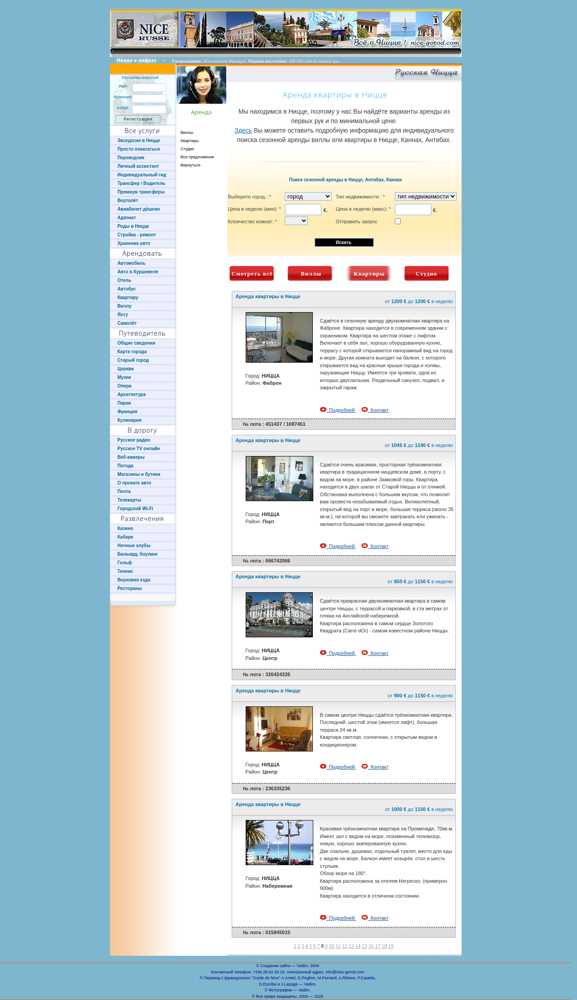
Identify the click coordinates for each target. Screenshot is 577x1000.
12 (344, 946)
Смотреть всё (252, 273)
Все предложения (197, 157)
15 (364, 946)
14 (358, 946)
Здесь (243, 130)
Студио (187, 149)
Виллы (187, 132)
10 (331, 946)
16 (371, 946)
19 (391, 946)
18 (384, 946)
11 (338, 946)
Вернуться (191, 165)
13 (351, 946)
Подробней (338, 410)
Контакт (375, 410)
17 (377, 946)
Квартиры (190, 140)
